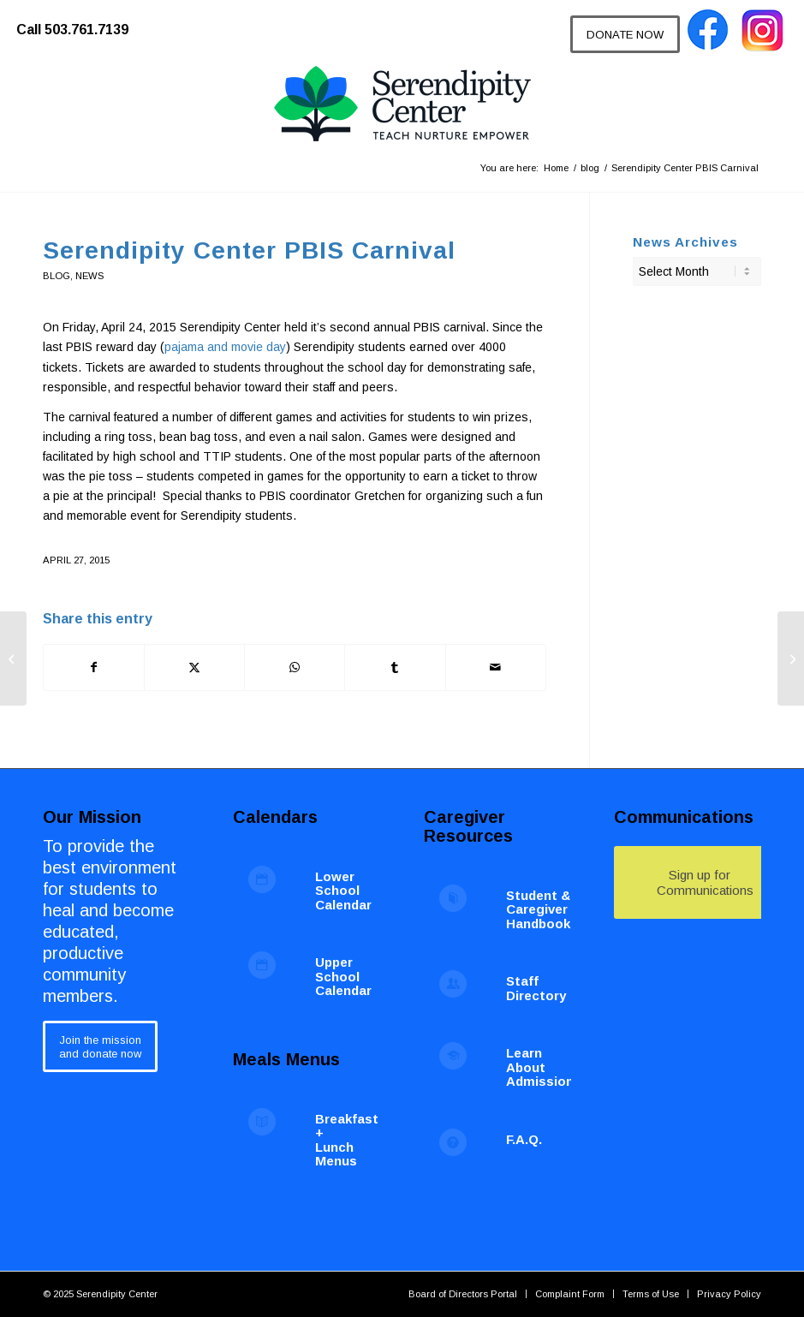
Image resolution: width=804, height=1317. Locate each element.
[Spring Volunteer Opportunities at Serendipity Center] (13, 658)
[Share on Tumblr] (394, 667)
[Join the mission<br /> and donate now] (100, 1046)
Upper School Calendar (343, 976)
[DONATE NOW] (625, 34)
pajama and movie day (225, 347)
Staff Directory (536, 988)
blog (56, 276)
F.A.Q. (524, 1139)
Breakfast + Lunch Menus (346, 1140)
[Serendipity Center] (402, 104)
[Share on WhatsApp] (294, 667)
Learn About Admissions (543, 1067)
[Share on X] (194, 667)
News (89, 276)
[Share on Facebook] (94, 667)
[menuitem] (81, 21)
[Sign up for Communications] (699, 882)
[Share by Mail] (495, 667)
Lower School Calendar (343, 890)
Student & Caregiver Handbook (538, 909)
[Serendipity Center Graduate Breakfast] (790, 658)
